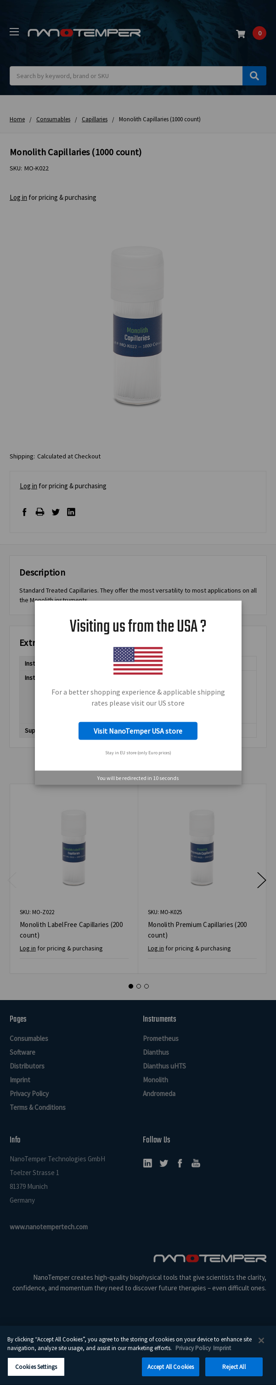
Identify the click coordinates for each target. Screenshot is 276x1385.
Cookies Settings (36, 1371)
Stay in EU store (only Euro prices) (138, 753)
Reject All (233, 1371)
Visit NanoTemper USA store (138, 730)
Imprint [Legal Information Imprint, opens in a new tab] (222, 1353)
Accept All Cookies (170, 1371)
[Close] (261, 1345)
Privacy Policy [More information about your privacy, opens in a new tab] (193, 1353)
